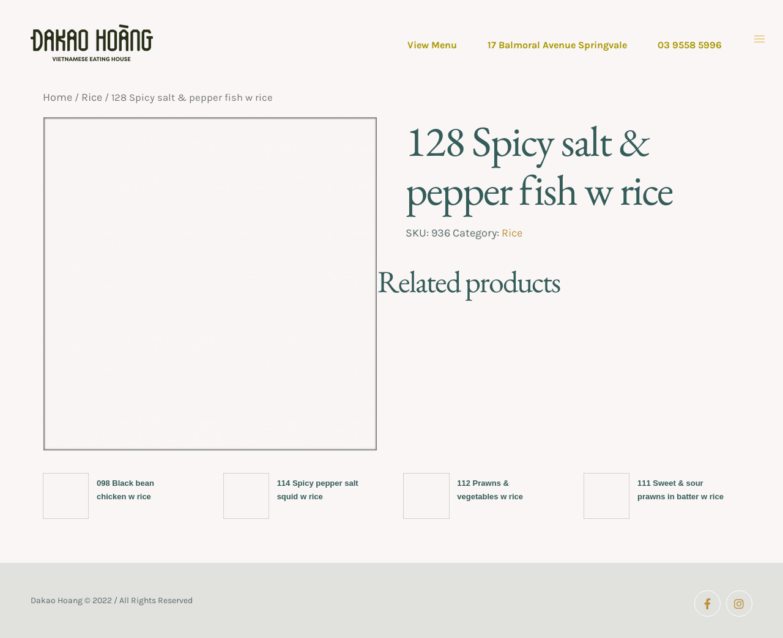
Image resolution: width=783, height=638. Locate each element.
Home (57, 97)
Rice (91, 97)
